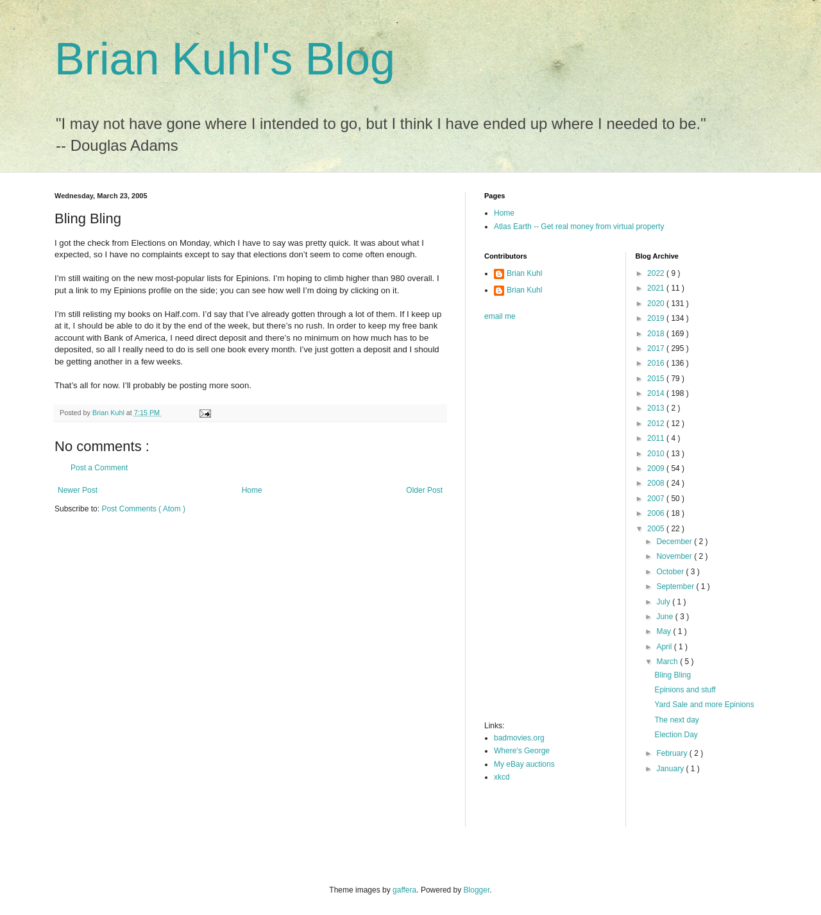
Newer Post (77, 490)
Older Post (424, 490)
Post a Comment (99, 467)
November (675, 556)
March (668, 661)
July (664, 601)
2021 (656, 288)
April (664, 646)
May (664, 631)
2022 (656, 273)
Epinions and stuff (684, 689)
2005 (656, 528)
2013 (656, 408)
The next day (676, 719)
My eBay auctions (524, 764)
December (675, 541)
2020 (656, 303)
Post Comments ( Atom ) (143, 508)
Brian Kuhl (524, 273)
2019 (656, 318)
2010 (656, 453)
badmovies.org (519, 737)
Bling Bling (672, 675)
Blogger (477, 889)
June (665, 616)
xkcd (502, 777)
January (671, 768)
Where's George (522, 750)
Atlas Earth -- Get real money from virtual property (579, 226)
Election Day (675, 734)
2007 (656, 498)
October (671, 571)
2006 (656, 513)
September (676, 586)
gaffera (404, 889)
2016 (656, 363)
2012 (656, 423)
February (672, 753)
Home (252, 490)
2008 (656, 483)
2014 (656, 393)
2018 (656, 333)
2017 (656, 348)
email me (500, 316)
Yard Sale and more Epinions (704, 704)
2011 (656, 438)
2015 (656, 378)
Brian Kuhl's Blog (225, 59)
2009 (656, 468)
